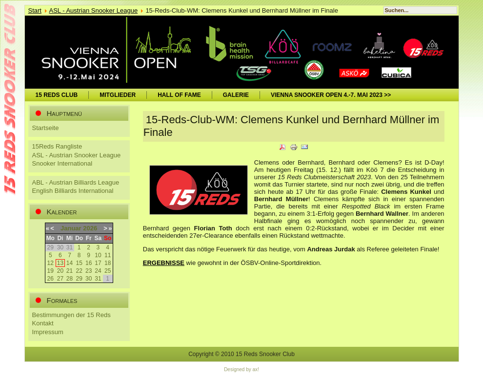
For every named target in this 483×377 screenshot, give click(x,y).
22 (79, 270)
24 (98, 270)
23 (88, 270)
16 (88, 263)
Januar (70, 228)
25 (107, 270)
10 (98, 255)
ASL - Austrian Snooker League (93, 10)
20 (60, 270)
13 (60, 263)
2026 (90, 228)
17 (98, 263)
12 (50, 263)
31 (98, 278)
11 (107, 255)
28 (69, 278)
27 (60, 278)
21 (69, 270)
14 (69, 263)
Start (34, 10)
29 (79, 278)
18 (107, 263)
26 (50, 278)
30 (88, 278)
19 (50, 270)
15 (79, 263)
